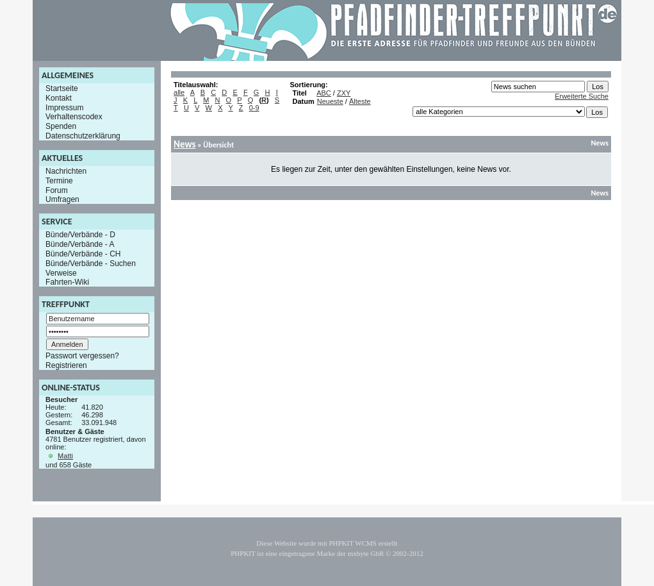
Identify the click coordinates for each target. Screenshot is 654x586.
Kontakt (58, 98)
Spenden (60, 126)
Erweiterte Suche (582, 96)
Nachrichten (65, 171)
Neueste (330, 101)
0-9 (254, 108)
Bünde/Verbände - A (79, 244)
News (184, 144)
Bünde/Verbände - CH (82, 253)
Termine (59, 180)
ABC (323, 93)
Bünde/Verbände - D (80, 234)
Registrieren (66, 365)
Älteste (360, 101)
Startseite (61, 88)
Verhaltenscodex (73, 116)
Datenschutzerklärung (82, 135)
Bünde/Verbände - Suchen (90, 263)
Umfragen (62, 199)
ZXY (343, 93)
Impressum (64, 107)
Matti (65, 456)
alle (179, 92)
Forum (56, 189)
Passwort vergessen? (82, 355)
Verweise (61, 272)
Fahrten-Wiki (67, 282)
